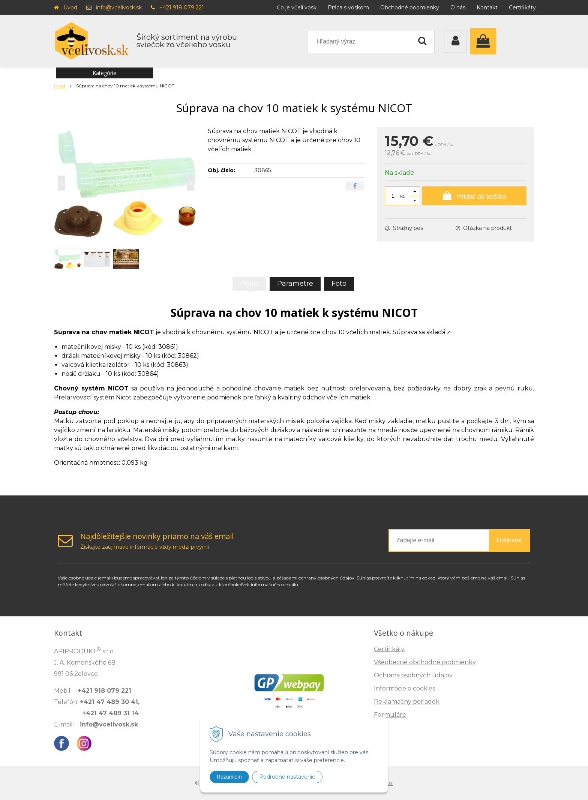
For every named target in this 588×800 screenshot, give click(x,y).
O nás (457, 7)
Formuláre (390, 714)
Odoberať (509, 540)
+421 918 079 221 (181, 7)
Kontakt (487, 7)
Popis (249, 283)
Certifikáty (522, 7)
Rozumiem (229, 777)
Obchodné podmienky (409, 7)
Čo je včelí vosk (296, 7)
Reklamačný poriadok (407, 701)
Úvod (70, 7)
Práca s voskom (348, 7)
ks (402, 196)
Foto (339, 283)
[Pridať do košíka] (474, 195)
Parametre (295, 283)
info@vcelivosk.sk (119, 7)
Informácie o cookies (404, 688)
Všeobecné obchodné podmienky (425, 662)
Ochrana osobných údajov (413, 675)
